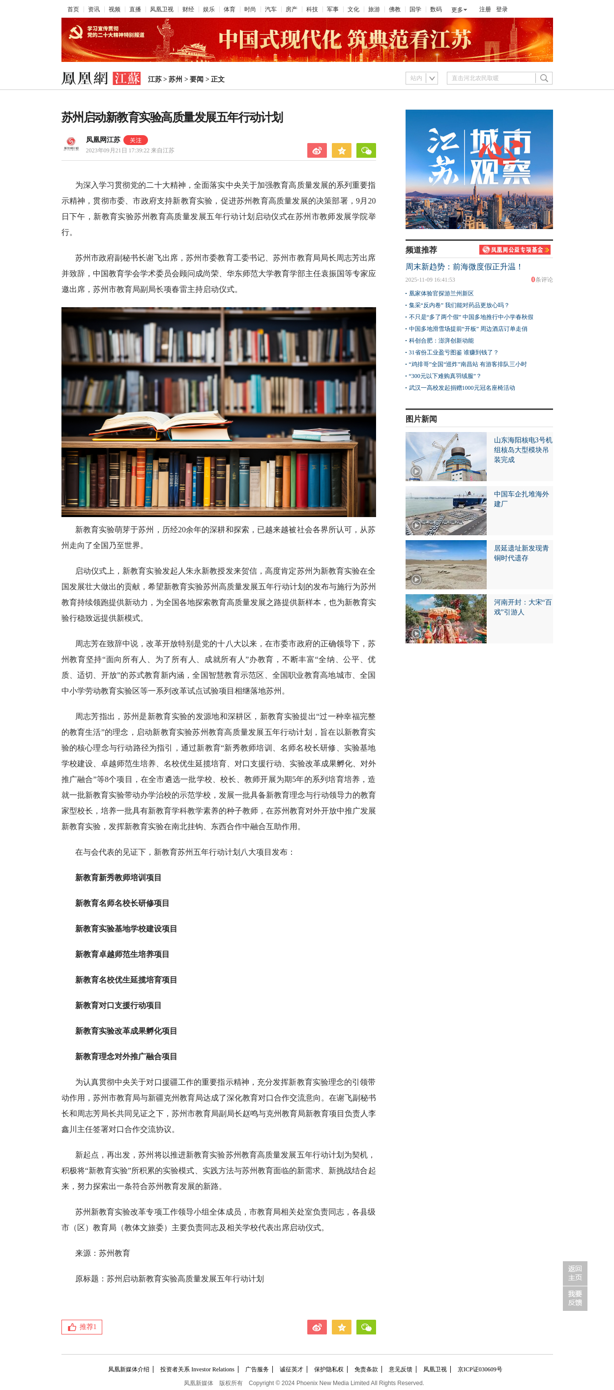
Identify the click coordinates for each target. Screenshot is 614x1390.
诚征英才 (291, 1369)
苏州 (175, 79)
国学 (415, 9)
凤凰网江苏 (103, 140)
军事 (333, 9)
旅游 (374, 9)
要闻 (197, 79)
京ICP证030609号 (480, 1369)
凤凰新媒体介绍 (128, 1369)
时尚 (250, 9)
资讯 (94, 9)
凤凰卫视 (162, 9)
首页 (73, 9)
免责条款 (366, 1369)
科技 (312, 9)
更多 (457, 9)
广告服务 (257, 1369)
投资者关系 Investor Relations (197, 1369)
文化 (353, 9)
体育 (229, 9)
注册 (485, 9)
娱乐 (209, 9)
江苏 (155, 79)
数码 (436, 9)
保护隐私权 (329, 1369)
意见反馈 (400, 1369)
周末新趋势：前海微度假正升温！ (465, 266)
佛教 (395, 9)
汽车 (271, 9)
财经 (188, 9)
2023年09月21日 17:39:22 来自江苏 (130, 150)
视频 (114, 9)
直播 (135, 9)
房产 (291, 9)
